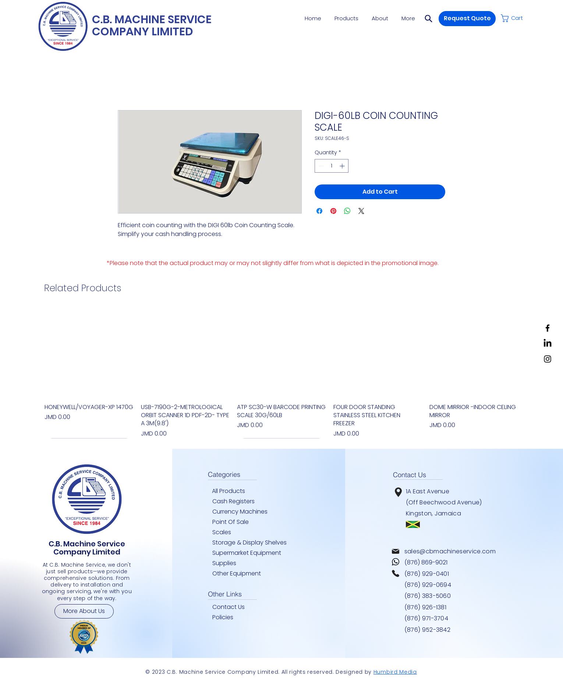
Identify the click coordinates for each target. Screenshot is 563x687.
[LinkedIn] (547, 343)
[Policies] (232, 617)
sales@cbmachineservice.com (450, 551)
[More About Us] (84, 611)
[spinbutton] (331, 165)
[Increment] (342, 165)
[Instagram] (547, 359)
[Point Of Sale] (234, 522)
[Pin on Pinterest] (333, 211)
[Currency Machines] (244, 512)
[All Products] (231, 491)
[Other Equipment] (240, 573)
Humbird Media (395, 672)
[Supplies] (226, 563)
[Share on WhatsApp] (347, 211)
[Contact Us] (232, 607)
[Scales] (226, 532)
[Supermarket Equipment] (251, 553)
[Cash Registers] (240, 501)
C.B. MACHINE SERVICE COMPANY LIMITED (152, 25)
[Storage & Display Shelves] (251, 543)
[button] (428, 18)
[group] (281, 373)
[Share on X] (361, 211)
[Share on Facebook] (319, 211)
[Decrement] (320, 165)
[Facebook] (547, 328)
